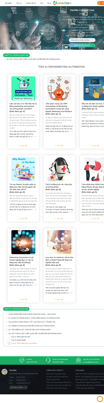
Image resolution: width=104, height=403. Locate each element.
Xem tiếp (24, 145)
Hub (41, 3)
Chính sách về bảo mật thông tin (56, 388)
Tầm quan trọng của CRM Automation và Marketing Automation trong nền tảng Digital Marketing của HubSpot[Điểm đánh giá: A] (59, 108)
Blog (49, 3)
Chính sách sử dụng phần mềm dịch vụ (58, 382)
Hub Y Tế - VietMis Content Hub (16, 55)
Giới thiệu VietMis (17, 387)
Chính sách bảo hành (53, 379)
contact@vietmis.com (91, 362)
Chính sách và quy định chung (56, 374)
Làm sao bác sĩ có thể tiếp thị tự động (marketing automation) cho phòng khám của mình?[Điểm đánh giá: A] (23, 107)
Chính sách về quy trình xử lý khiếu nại (58, 385)
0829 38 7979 (31, 362)
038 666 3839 (58, 362)
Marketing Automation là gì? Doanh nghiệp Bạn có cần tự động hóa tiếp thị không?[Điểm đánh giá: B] (21, 261)
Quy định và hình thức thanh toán (57, 377)
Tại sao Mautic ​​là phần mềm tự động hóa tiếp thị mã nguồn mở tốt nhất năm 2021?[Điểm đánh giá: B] (22, 188)
